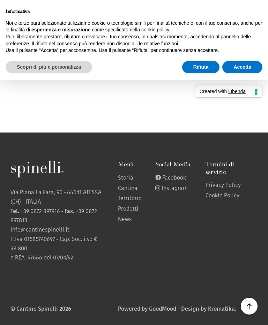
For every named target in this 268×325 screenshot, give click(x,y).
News (125, 219)
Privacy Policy (223, 185)
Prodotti (128, 209)
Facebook (170, 178)
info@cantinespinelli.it (39, 230)
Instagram (171, 188)
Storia (125, 178)
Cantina (127, 188)
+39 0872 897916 (40, 211)
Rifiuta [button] (201, 67)
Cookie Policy (222, 196)
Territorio (130, 199)
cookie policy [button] (155, 29)
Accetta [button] (242, 67)
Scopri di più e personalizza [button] (49, 67)
